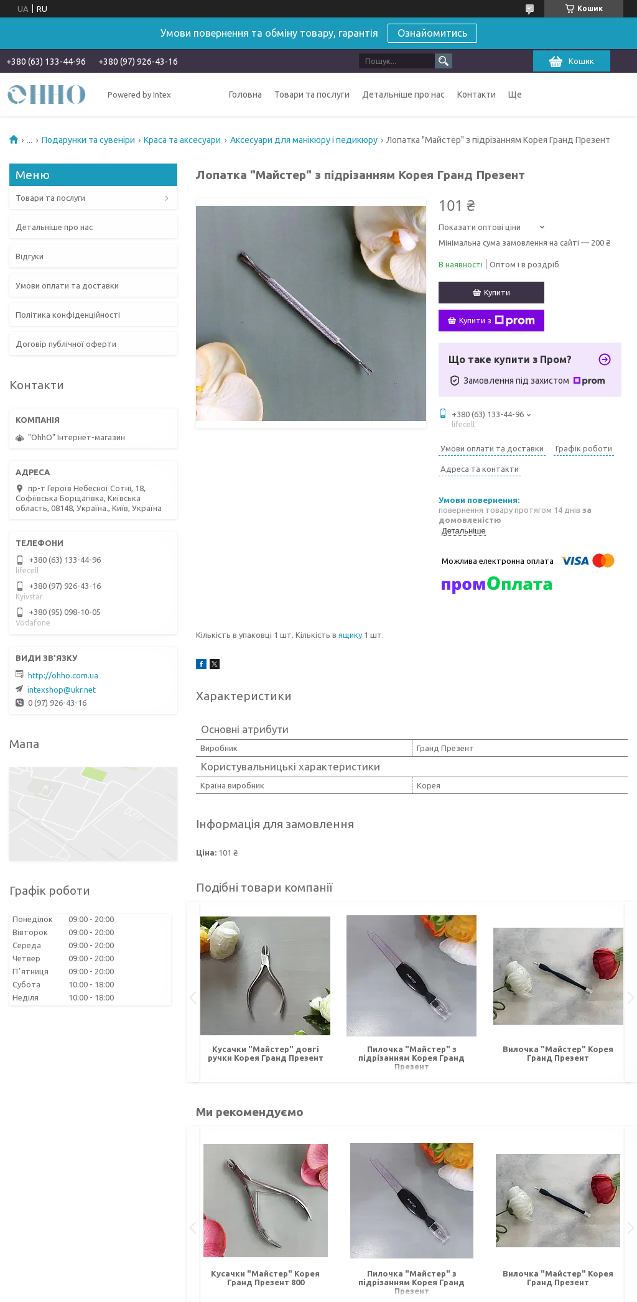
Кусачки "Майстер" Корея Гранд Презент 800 (265, 1277)
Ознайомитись (432, 33)
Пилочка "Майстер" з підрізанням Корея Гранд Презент (411, 1058)
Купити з (497, 320)
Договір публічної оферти (66, 343)
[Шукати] (443, 60)
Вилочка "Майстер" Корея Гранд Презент (558, 1053)
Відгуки (30, 256)
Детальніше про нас (403, 94)
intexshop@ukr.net (61, 689)
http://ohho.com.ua (63, 675)
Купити (497, 292)
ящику (350, 634)
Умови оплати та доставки (67, 285)
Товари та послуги (312, 94)
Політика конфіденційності (68, 314)
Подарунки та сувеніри (88, 140)
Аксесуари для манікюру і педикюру (304, 140)
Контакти (476, 94)
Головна (245, 94)
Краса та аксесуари (182, 140)
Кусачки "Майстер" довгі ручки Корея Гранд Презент (265, 1053)
